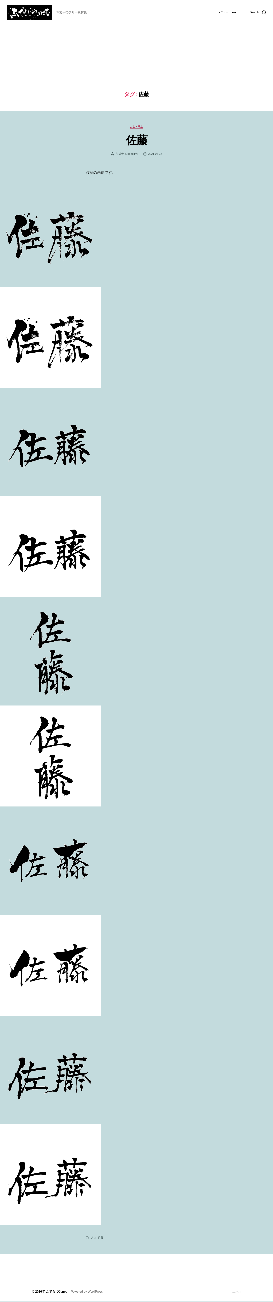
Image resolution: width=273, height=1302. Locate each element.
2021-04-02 (155, 154)
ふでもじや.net (56, 1292)
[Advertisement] (136, 65)
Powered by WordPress (87, 1292)
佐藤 (136, 140)
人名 (93, 1238)
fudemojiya (131, 154)
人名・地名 (136, 127)
